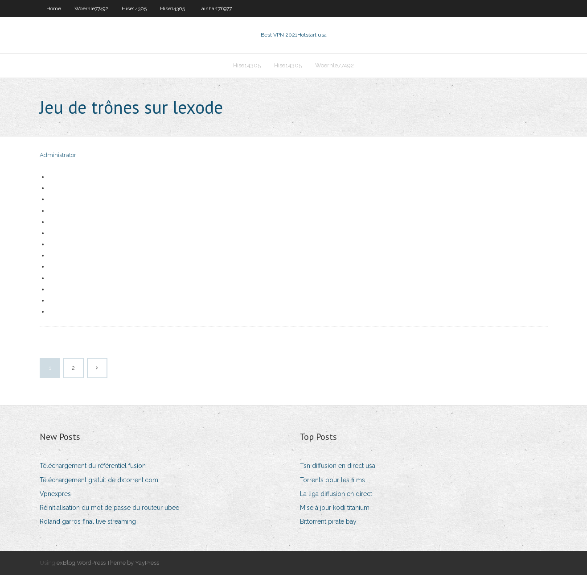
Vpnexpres (55, 493)
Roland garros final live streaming (88, 521)
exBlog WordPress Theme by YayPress (108, 562)
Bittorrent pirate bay (328, 521)
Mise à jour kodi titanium (334, 507)
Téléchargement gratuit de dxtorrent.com (99, 480)
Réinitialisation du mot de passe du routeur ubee (109, 507)
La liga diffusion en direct (336, 493)
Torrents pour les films (332, 480)
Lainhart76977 (215, 8)
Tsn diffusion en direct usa (337, 465)
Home (53, 8)
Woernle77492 (91, 8)
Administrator (58, 155)
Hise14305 (134, 8)
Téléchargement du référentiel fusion (93, 465)
